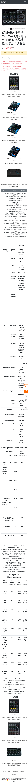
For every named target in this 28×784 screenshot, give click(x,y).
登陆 (9, 771)
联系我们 (22, 771)
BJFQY (3, 2)
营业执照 (14, 774)
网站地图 (15, 771)
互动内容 (22, 190)
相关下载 (14, 190)
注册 (4, 771)
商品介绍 (5, 190)
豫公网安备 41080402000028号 (15, 779)
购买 (3, 57)
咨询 (7, 57)
